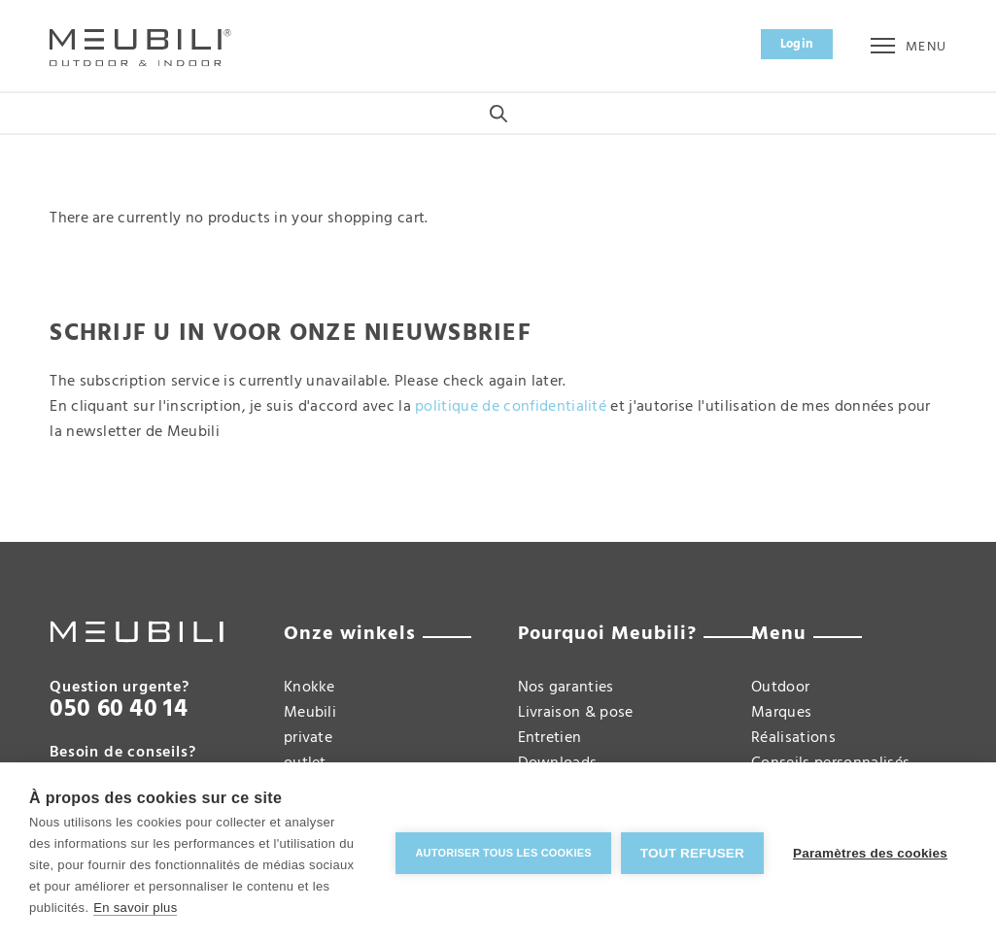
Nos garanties (566, 687)
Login (797, 44)
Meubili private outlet (310, 738)
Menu (908, 47)
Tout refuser (692, 853)
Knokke (309, 687)
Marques (781, 712)
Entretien (550, 738)
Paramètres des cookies (870, 853)
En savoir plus (135, 907)
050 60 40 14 (119, 709)
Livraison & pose (576, 712)
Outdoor (780, 687)
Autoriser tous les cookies (503, 853)
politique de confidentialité (510, 407)
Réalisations (793, 738)
